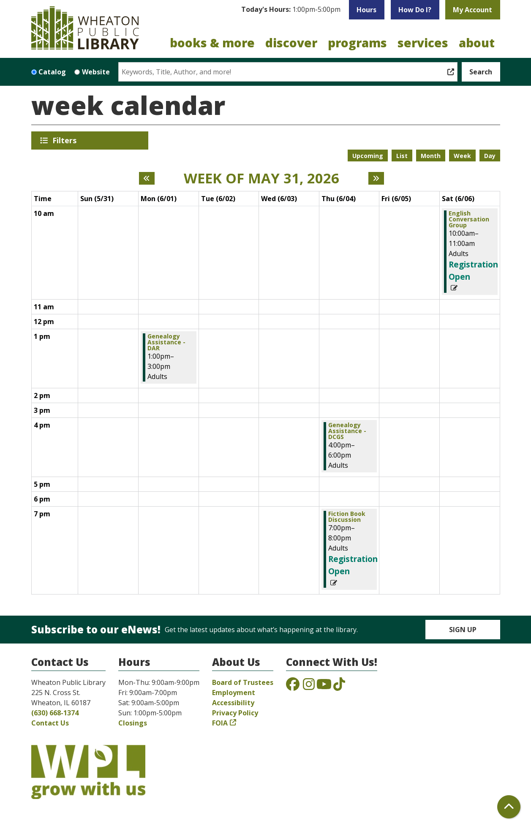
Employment (233, 692)
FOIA (220, 723)
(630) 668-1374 (55, 712)
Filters (65, 140)
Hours (366, 9)
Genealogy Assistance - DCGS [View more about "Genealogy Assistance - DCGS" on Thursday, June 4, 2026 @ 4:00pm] (347, 431)
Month (431, 156)
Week (462, 156)
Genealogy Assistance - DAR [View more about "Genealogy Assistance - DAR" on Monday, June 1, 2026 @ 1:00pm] (166, 342)
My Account (472, 9)
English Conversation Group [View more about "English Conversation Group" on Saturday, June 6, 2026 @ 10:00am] (469, 219)
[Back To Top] (508, 806)
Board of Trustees (242, 682)
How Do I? (414, 9)
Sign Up (463, 629)
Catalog (52, 71)
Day (490, 156)
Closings (132, 723)
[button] (291, 9)
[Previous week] (147, 178)
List (402, 156)
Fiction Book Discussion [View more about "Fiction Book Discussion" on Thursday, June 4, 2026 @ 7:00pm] (346, 517)
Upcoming (367, 156)
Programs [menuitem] (357, 43)
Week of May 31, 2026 (261, 178)
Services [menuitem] (423, 43)
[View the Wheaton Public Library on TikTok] (339, 686)
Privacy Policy (235, 712)
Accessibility (233, 702)
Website (96, 71)
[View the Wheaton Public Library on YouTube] (324, 686)
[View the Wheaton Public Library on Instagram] (309, 686)
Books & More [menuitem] (212, 43)
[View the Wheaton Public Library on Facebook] (293, 686)
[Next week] (376, 178)
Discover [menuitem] (291, 43)
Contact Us (50, 723)
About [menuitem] (477, 43)
